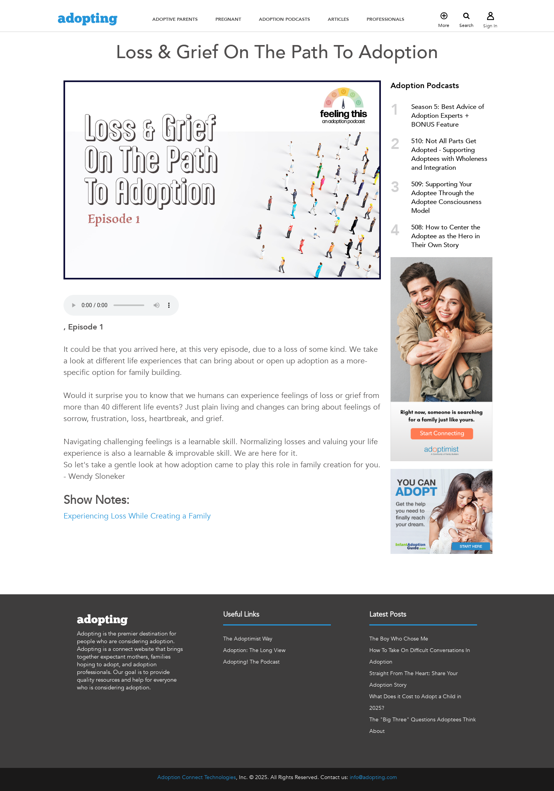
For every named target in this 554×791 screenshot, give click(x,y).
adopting (87, 19)
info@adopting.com (373, 777)
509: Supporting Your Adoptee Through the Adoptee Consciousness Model (446, 197)
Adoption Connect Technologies (196, 777)
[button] (175, 19)
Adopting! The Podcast (251, 662)
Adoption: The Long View (254, 650)
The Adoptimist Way (247, 638)
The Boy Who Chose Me (398, 638)
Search (466, 20)
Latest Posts (387, 614)
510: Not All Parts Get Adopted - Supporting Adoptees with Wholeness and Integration (449, 154)
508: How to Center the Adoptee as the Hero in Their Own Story (445, 236)
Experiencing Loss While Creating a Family (137, 516)
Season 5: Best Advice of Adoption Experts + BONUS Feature (447, 115)
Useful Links (241, 614)
